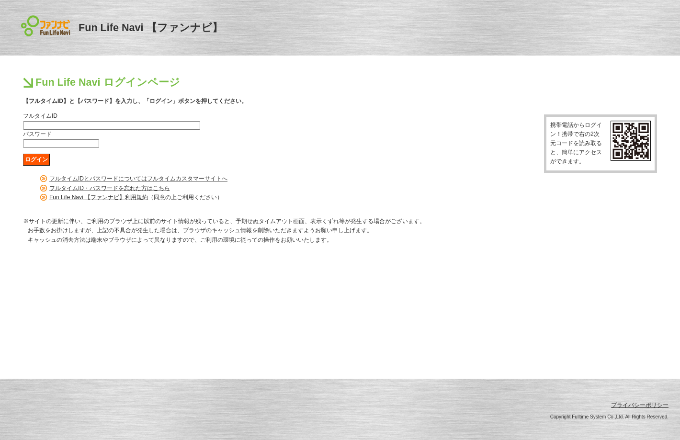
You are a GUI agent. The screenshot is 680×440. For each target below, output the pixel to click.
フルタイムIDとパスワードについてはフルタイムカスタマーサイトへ (138, 178)
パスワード (37, 134)
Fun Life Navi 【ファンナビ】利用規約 (98, 197)
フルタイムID (40, 116)
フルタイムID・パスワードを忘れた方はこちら (109, 188)
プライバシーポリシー (640, 405)
